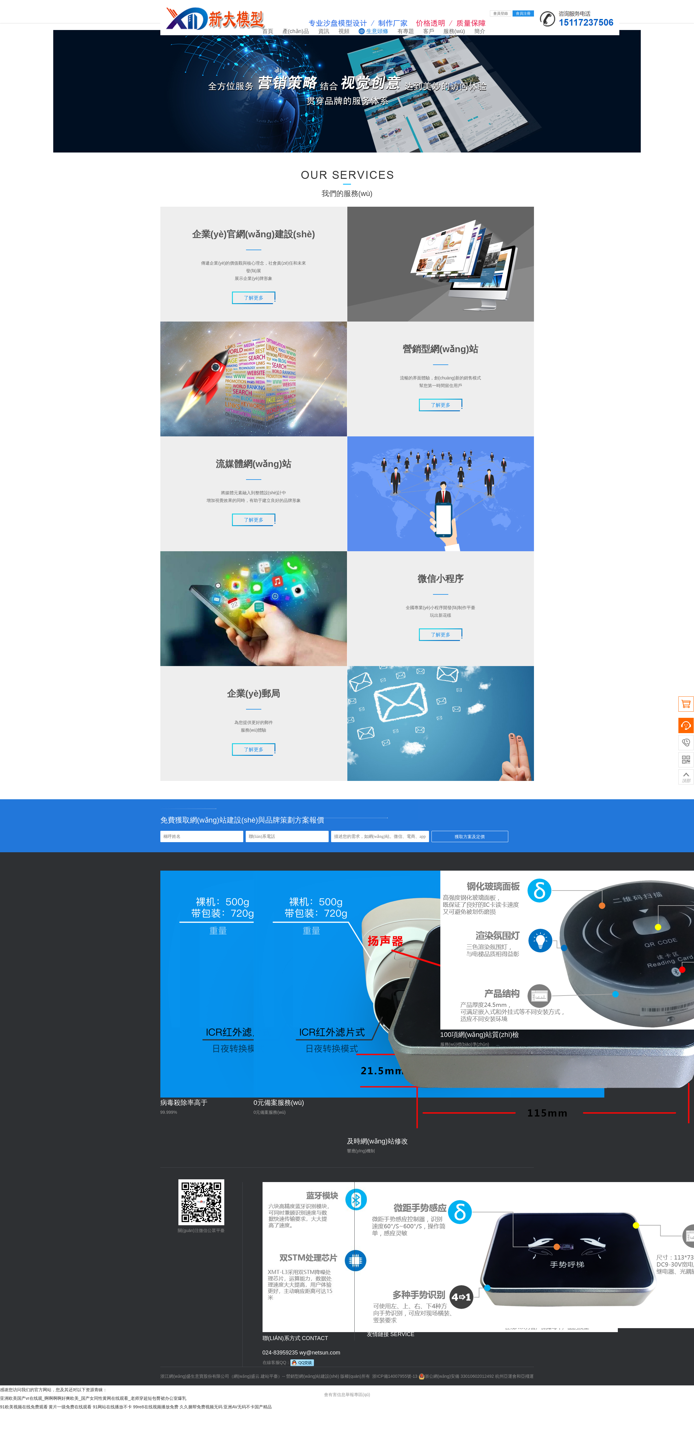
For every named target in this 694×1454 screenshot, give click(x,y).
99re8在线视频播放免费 (155, 1406)
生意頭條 (377, 31)
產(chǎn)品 (295, 31)
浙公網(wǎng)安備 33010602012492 (456, 1376)
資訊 (323, 31)
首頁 (267, 31)
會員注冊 (523, 13)
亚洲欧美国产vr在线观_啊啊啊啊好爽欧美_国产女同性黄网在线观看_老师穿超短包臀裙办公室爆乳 (93, 1398)
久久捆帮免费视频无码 (201, 1406)
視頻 (343, 31)
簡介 (479, 31)
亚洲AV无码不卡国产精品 (247, 1406)
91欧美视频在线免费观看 (24, 1406)
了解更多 (253, 297)
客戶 (428, 31)
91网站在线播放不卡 (112, 1406)
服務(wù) (454, 31)
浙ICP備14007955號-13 (394, 1376)
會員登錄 (500, 13)
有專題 (405, 31)
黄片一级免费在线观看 (70, 1406)
